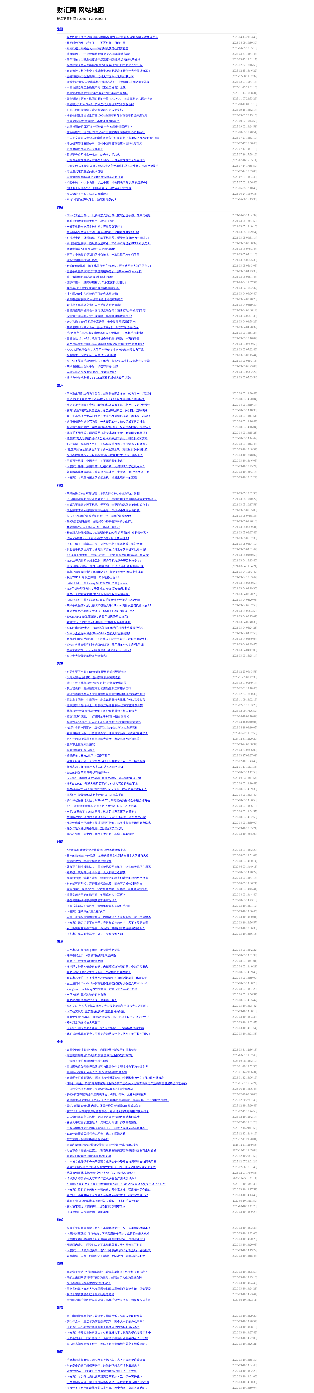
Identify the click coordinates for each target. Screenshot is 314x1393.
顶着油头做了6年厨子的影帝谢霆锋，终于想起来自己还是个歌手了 (108, 1017)
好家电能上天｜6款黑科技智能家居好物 (91, 955)
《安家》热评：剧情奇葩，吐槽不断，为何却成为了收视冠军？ (106, 466)
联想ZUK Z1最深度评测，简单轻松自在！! (93, 577)
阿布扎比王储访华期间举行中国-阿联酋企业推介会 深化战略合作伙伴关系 (112, 37)
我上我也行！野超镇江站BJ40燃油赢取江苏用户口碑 (99, 688)
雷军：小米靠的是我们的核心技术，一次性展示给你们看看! (104, 254)
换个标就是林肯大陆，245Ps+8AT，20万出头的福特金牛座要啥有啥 (108, 800)
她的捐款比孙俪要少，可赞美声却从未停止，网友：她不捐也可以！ (109, 1033)
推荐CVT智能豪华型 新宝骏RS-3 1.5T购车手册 (95, 794)
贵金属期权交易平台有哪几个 (85, 149)
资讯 (60, 29)
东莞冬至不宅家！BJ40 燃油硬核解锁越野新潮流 (96, 671)
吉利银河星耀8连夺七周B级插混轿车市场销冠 (95, 177)
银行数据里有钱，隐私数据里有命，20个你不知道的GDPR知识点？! (109, 243)
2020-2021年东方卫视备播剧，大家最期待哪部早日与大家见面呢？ (108, 1005)
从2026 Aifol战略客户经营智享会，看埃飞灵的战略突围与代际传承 (108, 1111)
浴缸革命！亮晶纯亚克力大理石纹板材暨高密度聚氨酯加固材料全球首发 (111, 1150)
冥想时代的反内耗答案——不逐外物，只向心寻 (96, 42)
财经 (60, 207)
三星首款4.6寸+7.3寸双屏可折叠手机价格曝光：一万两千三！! (105, 338)
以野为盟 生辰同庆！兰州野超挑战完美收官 (94, 677)
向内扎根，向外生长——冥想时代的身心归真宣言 (97, 48)
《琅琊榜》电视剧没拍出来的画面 (88, 1212)
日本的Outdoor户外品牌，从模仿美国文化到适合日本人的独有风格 (108, 855)
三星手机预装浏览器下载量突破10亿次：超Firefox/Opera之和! (104, 271)
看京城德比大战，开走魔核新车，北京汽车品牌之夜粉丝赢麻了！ (107, 733)
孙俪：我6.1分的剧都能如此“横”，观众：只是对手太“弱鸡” (103, 1200)
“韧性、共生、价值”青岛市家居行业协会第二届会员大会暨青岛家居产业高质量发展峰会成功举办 (127, 1083)
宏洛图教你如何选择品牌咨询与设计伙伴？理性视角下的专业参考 (107, 1066)
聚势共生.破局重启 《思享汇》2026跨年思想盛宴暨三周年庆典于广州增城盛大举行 (118, 1100)
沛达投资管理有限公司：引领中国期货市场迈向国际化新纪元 (104, 143)
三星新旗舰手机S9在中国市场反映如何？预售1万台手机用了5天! (106, 310)
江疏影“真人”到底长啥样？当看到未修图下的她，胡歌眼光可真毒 (107, 438)
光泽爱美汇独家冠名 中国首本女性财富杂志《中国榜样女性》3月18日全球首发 (115, 1077)
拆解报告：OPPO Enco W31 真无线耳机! (91, 355)
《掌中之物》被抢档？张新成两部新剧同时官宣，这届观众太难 (106, 1239)
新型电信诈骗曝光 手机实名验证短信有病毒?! (95, 299)
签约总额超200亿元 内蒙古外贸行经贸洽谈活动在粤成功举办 (104, 1105)
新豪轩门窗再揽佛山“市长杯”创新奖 (89, 1156)
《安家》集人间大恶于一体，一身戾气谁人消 (95, 933)
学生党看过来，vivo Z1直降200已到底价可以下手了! (99, 650)
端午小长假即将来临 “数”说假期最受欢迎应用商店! (98, 594)
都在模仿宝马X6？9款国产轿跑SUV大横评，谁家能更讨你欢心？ (107, 789)
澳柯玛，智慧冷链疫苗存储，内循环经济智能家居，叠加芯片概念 (107, 966)
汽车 (60, 663)
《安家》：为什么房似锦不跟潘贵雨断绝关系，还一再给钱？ (104, 1376)
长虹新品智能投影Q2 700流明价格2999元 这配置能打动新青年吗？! (108, 532)
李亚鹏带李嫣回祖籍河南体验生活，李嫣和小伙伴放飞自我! (104, 510)
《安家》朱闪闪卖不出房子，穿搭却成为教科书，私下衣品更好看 (107, 922)
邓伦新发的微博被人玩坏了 (83, 1022)
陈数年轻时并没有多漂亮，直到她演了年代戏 (95, 828)
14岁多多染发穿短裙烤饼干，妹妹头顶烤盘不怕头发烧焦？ (103, 1365)
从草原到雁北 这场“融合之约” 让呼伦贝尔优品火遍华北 (101, 1172)
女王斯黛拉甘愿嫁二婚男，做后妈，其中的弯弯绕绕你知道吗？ (106, 928)
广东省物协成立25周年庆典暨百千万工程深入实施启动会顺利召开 (107, 1128)
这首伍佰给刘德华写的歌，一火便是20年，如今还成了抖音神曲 (106, 421)
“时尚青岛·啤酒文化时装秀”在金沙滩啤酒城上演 (96, 850)
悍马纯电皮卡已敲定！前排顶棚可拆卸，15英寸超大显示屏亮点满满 (109, 822)
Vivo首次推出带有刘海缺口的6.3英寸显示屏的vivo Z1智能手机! (105, 644)
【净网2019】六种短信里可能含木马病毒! (92, 293)
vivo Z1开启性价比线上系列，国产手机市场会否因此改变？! (104, 560)
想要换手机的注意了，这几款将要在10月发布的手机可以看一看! (106, 549)
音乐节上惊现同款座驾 (81, 744)
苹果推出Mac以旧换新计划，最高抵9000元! (93, 527)
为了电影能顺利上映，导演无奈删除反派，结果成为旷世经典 (104, 1315)
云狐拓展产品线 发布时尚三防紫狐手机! (91, 372)
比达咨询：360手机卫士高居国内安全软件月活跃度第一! (101, 321)
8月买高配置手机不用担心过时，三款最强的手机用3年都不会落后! (108, 555)
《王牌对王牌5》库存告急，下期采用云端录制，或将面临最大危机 (108, 1233)
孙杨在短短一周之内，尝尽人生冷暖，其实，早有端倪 (100, 834)
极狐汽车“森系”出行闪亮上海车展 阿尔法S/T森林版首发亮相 (104, 722)
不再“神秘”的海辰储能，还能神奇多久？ (92, 199)
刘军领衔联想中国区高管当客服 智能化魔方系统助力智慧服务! (105, 344)
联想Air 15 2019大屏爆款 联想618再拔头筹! (93, 288)
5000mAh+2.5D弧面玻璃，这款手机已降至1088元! (97, 616)
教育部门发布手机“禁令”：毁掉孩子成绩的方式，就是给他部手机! (108, 639)
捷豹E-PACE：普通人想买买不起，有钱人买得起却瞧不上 (102, 783)
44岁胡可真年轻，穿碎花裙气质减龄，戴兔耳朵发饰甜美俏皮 (104, 883)
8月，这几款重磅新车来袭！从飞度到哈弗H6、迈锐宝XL (102, 806)
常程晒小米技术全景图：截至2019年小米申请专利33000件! (103, 232)
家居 (60, 941)
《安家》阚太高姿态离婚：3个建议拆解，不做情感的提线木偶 (105, 1028)
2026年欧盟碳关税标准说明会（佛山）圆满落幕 (96, 1133)
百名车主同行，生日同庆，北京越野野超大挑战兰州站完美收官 (106, 699)
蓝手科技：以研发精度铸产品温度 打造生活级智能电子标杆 (103, 59)
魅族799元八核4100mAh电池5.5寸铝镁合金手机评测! (99, 622)
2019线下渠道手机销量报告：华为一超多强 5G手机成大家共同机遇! (108, 360)
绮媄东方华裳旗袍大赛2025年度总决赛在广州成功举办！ (102, 1178)
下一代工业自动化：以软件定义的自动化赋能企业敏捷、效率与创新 (109, 215)
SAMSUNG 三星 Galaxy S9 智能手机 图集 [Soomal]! (98, 583)
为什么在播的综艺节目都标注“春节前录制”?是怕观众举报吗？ (105, 455)
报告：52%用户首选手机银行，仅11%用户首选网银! (99, 515)
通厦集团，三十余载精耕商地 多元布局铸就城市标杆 (99, 54)
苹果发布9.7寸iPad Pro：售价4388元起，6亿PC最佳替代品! (103, 327)
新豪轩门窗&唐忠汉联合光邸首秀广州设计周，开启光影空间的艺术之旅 (111, 1167)
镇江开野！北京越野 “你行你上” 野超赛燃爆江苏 (97, 683)
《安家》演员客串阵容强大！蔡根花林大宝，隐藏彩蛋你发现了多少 (109, 1332)
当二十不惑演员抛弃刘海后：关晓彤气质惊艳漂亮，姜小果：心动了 (109, 416)
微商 (60, 1351)
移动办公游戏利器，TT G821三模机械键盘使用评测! (99, 377)
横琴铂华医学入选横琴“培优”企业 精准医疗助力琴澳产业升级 (105, 65)
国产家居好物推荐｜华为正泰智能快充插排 (93, 949)
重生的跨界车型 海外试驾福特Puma (88, 772)
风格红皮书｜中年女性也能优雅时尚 (89, 861)
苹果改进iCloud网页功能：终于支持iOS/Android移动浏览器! (103, 493)
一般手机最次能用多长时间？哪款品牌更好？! (95, 226)
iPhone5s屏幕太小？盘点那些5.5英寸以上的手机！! (98, 538)
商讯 (60, 1264)
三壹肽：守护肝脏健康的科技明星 (88, 1061)
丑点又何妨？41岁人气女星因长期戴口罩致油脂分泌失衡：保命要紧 (109, 1288)
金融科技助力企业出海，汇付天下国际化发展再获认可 (100, 76)
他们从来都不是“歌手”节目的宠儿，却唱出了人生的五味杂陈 (104, 1277)
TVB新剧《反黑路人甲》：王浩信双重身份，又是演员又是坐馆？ (107, 444)
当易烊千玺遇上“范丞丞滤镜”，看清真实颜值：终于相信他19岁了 (107, 1272)
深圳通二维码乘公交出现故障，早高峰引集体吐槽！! (99, 316)
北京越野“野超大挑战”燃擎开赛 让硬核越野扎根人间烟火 (102, 710)
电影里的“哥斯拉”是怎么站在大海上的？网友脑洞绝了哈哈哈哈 (106, 399)
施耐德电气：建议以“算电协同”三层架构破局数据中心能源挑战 (106, 132)
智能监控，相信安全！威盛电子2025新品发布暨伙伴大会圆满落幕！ (109, 70)
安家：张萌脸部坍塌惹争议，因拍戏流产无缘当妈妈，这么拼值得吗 (109, 917)
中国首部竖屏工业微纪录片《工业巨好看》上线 (96, 87)
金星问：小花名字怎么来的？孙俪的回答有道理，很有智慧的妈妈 (107, 1195)
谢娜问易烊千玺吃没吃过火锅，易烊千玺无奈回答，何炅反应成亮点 (109, 1299)
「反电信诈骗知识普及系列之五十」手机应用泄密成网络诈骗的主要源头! (112, 499)
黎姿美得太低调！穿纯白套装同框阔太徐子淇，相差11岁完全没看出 (109, 404)
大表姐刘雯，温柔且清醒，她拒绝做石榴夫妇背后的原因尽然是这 (107, 878)
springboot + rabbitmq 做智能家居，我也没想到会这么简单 (102, 989)
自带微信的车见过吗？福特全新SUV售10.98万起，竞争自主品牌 (106, 817)
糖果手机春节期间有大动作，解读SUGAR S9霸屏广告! (100, 611)
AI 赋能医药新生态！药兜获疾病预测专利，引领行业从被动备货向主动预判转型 (116, 1184)
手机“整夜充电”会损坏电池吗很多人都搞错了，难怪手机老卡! (105, 332)
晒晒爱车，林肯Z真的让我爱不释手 (89, 755)
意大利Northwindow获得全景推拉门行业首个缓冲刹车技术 (102, 1144)
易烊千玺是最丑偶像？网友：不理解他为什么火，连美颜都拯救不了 (109, 1228)
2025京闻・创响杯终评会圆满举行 (88, 1139)
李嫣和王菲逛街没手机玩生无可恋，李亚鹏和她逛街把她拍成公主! (108, 504)
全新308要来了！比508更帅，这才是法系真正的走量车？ (102, 811)
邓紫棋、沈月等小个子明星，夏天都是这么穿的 (96, 872)
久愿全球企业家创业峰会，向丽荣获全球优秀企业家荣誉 (102, 1049)
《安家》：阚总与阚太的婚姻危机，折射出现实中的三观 (102, 477)
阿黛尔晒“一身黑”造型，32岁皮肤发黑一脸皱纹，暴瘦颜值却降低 (107, 889)
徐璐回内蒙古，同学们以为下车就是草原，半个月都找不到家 (104, 1244)
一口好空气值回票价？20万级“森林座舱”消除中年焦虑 (100, 1089)
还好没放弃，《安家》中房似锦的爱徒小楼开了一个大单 (102, 1371)
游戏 (60, 1220)
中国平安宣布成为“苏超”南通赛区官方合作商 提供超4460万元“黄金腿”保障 (113, 137)
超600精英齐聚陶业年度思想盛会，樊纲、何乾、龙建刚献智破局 (107, 1094)
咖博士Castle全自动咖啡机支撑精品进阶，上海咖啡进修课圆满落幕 (108, 82)
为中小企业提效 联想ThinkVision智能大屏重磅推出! (98, 633)
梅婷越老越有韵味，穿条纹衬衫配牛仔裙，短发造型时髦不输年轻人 (109, 427)
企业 (60, 1041)
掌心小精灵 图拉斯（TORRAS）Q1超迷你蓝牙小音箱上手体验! (105, 571)
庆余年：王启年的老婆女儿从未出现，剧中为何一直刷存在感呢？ (107, 1387)
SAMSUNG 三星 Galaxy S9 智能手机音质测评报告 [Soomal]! (103, 599)
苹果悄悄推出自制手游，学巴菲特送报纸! (92, 366)
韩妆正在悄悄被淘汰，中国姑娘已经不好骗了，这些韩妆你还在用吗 (109, 866)
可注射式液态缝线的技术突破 (85, 171)
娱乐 (60, 385)
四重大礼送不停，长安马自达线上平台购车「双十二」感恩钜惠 (106, 761)
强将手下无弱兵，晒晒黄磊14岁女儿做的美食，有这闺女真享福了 (107, 432)
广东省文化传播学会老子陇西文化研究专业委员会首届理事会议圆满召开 (111, 1161)
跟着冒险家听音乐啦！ (81, 750)
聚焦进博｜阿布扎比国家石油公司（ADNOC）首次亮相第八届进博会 (109, 98)
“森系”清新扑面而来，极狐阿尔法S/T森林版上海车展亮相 (102, 727)
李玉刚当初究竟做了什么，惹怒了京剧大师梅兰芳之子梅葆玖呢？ (107, 1343)
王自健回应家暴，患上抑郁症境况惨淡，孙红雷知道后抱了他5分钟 (108, 1382)
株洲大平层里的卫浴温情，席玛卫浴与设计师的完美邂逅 (102, 1122)
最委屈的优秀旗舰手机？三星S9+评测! (90, 221)
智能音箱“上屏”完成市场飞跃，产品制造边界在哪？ (99, 972)
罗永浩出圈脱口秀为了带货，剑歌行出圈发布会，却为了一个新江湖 (109, 393)
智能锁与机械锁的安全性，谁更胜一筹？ (92, 1000)
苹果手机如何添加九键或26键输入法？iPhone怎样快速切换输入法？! (109, 605)
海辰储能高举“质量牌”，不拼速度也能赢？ (93, 121)
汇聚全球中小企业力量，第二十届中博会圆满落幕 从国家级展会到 (108, 182)
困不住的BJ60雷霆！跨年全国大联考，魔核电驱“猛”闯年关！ (104, 738)
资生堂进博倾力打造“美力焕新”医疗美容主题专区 (97, 93)
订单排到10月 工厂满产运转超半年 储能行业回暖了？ (100, 126)
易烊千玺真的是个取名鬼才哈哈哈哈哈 (90, 1294)
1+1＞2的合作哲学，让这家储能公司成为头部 (95, 109)
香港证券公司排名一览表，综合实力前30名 (93, 154)
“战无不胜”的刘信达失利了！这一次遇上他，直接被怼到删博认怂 (107, 449)
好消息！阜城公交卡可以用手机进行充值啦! (94, 304)
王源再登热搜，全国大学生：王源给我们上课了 (96, 460)
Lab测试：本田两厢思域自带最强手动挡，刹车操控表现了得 (104, 778)
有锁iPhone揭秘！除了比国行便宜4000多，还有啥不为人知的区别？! (109, 265)
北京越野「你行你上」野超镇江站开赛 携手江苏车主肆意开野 (105, 705)
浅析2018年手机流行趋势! (83, 260)
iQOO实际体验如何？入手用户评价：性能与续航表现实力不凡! (106, 349)
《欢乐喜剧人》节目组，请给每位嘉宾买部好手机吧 (99, 905)
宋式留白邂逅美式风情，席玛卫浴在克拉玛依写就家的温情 (103, 1116)
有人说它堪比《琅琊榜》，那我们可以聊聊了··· (96, 1206)
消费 (60, 1307)
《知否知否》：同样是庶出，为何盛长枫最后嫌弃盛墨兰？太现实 (107, 1338)
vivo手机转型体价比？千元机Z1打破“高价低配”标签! (99, 588)
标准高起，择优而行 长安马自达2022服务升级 (95, 766)
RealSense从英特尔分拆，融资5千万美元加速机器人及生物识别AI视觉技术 (112, 165)
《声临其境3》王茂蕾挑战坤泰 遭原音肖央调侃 (96, 1011)
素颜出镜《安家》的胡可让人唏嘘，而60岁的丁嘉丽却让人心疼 (106, 1256)
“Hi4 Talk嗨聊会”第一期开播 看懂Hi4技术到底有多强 (99, 188)
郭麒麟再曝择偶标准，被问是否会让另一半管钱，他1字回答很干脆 (108, 472)
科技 (60, 485)
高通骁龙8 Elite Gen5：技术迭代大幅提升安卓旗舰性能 (100, 104)
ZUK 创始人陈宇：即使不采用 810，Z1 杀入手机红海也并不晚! (106, 566)
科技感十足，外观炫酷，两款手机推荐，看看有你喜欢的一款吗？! (108, 237)
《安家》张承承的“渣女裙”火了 (86, 911)
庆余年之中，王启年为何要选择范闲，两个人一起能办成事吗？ (106, 1321)
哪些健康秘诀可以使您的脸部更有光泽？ (92, 900)
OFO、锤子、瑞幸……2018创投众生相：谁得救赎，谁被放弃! (105, 543)
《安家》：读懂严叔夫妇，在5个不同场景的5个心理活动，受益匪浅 (109, 1250)
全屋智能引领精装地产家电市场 (86, 994)
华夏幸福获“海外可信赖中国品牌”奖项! (91, 249)
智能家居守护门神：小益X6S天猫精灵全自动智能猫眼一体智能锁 (107, 977)
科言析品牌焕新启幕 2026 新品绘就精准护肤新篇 (97, 1072)
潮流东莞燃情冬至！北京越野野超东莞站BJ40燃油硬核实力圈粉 (106, 694)
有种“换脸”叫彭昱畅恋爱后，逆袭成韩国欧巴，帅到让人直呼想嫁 (107, 410)
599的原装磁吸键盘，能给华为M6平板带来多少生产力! (101, 521)
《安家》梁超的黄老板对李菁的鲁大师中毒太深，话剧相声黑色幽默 (109, 1189)
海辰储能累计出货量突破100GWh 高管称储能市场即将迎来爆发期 (107, 115)
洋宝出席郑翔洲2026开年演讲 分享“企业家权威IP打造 (100, 1055)
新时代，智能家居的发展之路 (85, 961)
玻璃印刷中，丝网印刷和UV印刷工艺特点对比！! (97, 282)
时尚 (60, 842)
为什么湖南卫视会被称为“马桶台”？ (89, 1283)
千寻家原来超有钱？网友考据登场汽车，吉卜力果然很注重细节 (106, 1359)
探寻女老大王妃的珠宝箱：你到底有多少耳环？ (96, 894)
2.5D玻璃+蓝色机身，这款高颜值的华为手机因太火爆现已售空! (106, 627)
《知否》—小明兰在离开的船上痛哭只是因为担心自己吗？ (103, 1327)
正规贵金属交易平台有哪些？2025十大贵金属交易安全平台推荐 (106, 160)
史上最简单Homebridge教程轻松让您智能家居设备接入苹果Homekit (108, 983)
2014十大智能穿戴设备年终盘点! (87, 655)
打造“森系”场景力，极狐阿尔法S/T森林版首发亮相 (98, 716)
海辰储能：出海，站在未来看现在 (88, 193)
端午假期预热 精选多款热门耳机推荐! (90, 277)
